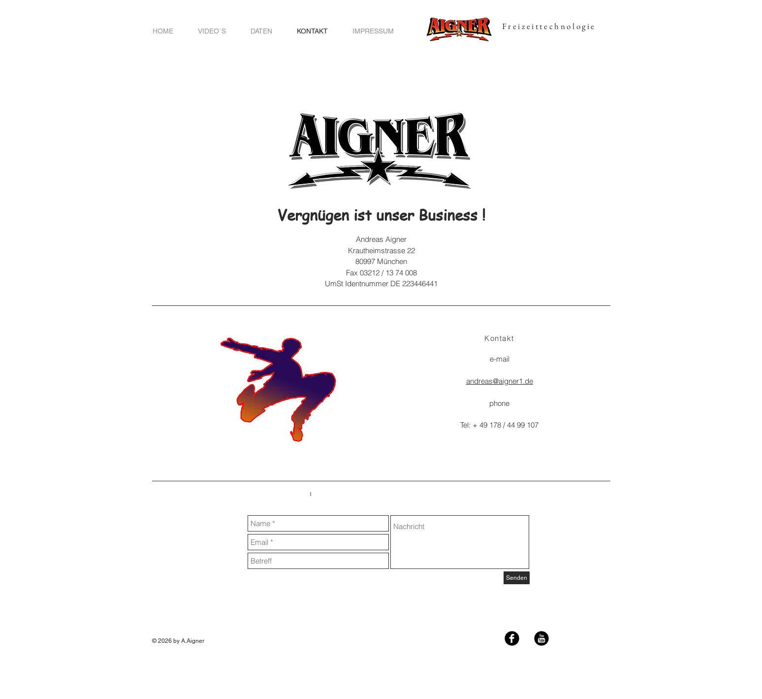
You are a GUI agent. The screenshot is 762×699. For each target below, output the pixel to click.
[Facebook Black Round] (512, 638)
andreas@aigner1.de (499, 381)
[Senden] (517, 577)
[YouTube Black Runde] (541, 638)
